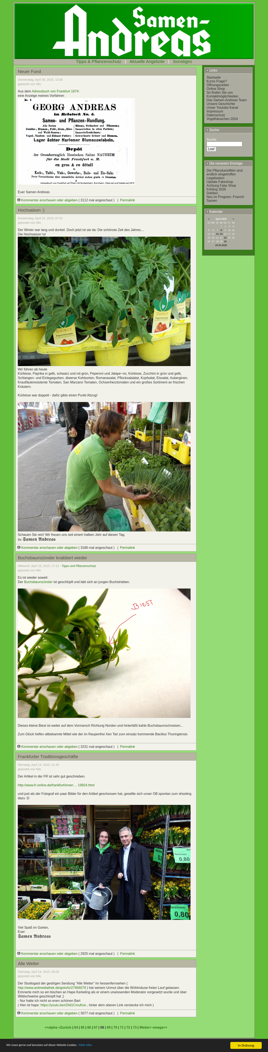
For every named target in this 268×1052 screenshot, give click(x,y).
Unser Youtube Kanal (222, 107)
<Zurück (65, 1027)
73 (135, 1027)
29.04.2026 (221, 245)
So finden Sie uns (220, 92)
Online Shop (216, 89)
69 (109, 1027)
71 (122, 1027)
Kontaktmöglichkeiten (222, 96)
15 (221, 234)
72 (128, 1027)
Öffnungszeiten (218, 85)
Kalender (214, 211)
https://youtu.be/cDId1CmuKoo (63, 1005)
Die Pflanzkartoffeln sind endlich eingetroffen (225, 172)
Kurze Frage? (217, 81)
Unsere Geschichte (221, 104)
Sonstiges (182, 61)
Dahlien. (213, 193)
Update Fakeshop (220, 182)
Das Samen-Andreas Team (227, 100)
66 (89, 1027)
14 (217, 234)
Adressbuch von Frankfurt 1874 (55, 91)
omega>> (159, 1027)
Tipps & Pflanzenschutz (98, 61)
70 (115, 1027)
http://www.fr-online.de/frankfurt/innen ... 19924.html (56, 785)
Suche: (213, 130)
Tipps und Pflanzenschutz (79, 566)
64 (76, 1027)
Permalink (127, 200)
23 (225, 237)
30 (225, 241)
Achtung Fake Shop (221, 185)
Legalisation (215, 178)
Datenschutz (216, 115)
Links (211, 70)
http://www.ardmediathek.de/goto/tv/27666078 (52, 987)
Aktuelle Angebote (147, 61)
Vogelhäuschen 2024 (222, 119)
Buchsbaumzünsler (38, 582)
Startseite (214, 77)
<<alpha (51, 1027)
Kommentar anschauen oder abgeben (48, 200)
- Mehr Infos (99, 1045)
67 (96, 1027)
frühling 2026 (216, 189)
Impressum (215, 111)
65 (82, 1027)
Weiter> (145, 1027)
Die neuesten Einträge (224, 163)
